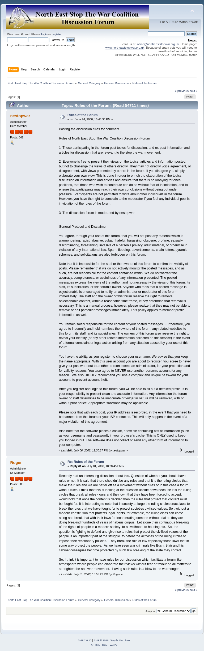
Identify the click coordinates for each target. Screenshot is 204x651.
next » (193, 90)
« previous (182, 90)
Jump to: (150, 611)
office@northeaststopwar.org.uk (158, 44)
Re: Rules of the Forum (85, 462)
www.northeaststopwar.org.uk (124, 47)
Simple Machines (120, 640)
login (44, 34)
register (57, 34)
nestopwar (20, 115)
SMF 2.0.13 (85, 640)
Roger (16, 462)
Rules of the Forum (82, 115)
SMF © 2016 (101, 640)
